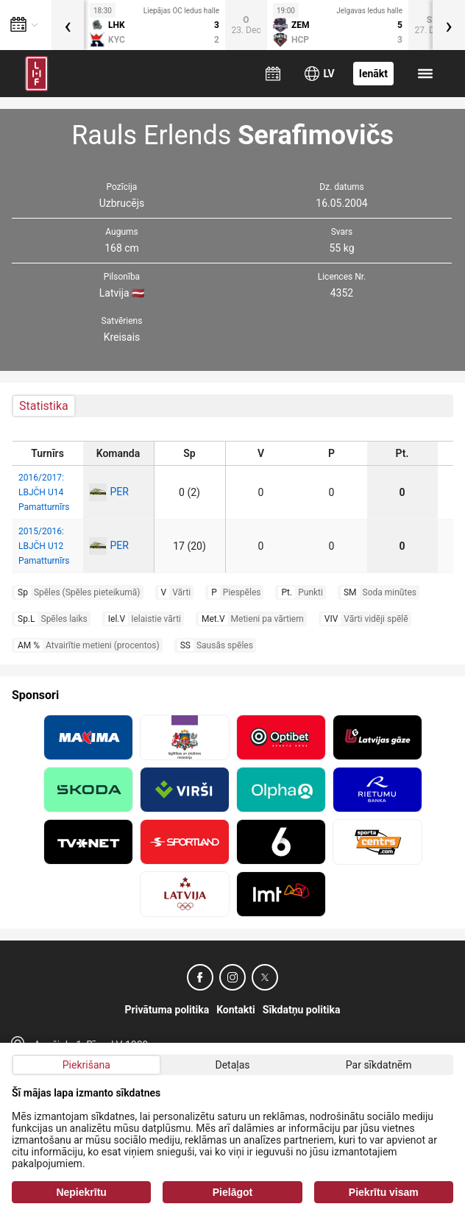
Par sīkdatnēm (379, 1065)
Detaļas (232, 1065)
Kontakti (235, 1010)
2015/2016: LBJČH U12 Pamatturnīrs (43, 546)
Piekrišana (86, 1065)
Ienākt (373, 73)
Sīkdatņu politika (302, 1010)
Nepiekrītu (81, 1192)
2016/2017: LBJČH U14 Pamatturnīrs (43, 492)
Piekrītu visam (384, 1192)
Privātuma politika (167, 1010)
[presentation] (68, 25)
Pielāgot (232, 1192)
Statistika (43, 406)
